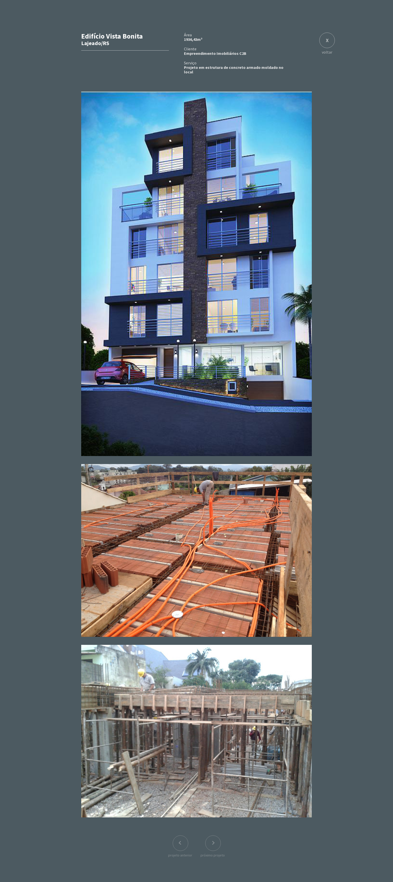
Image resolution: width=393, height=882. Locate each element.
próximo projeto (213, 855)
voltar (327, 52)
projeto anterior (180, 855)
